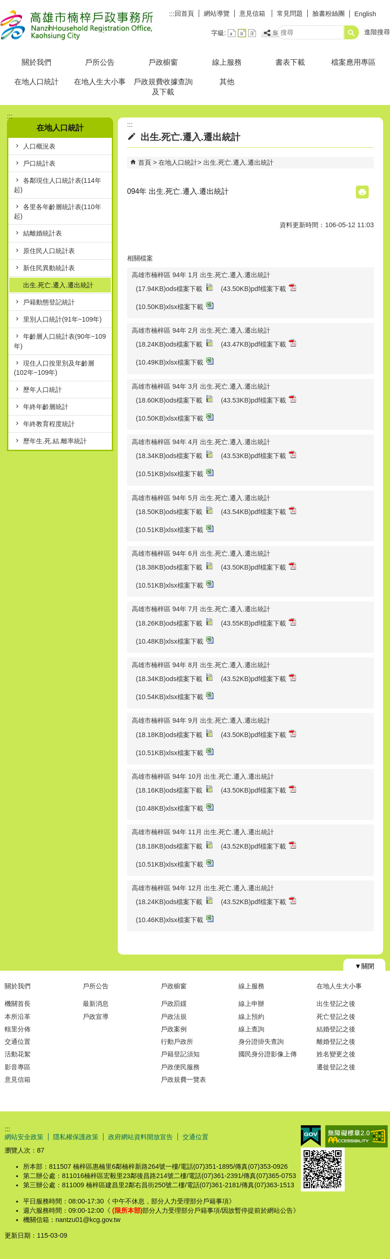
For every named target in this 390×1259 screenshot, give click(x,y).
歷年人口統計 (42, 389)
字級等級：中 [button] (242, 33)
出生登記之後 (336, 1003)
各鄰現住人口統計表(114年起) (57, 185)
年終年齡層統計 (45, 406)
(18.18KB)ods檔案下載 (174, 734)
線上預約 (251, 1016)
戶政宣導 (96, 1016)
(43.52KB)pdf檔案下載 (258, 678)
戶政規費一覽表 (183, 1079)
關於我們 (36, 62)
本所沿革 (17, 1016)
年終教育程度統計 (49, 424)
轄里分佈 (17, 1029)
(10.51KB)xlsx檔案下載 (174, 473)
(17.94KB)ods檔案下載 (174, 288)
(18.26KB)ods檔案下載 (174, 622)
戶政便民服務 (180, 1067)
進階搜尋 (377, 32)
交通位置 (17, 1041)
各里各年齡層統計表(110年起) (57, 211)
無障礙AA (356, 1136)
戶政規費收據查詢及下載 (163, 87)
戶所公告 (100, 62)
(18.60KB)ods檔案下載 (174, 399)
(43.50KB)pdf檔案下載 (258, 288)
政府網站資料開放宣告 (140, 1137)
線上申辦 (251, 1003)
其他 (226, 82)
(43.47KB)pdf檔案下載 (258, 343)
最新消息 (96, 1003)
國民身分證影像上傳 (267, 1054)
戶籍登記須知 (180, 1054)
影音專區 (17, 1067)
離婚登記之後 (336, 1041)
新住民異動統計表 (49, 268)
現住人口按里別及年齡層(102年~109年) (54, 368)
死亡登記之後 (336, 1016)
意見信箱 (253, 13)
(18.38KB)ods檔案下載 (174, 566)
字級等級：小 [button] (232, 33)
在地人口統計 (36, 82)
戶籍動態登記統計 (49, 302)
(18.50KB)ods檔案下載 (174, 511)
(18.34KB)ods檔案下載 (174, 455)
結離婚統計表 (42, 233)
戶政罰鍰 (174, 1003)
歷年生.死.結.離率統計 (55, 441)
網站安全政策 (24, 1137)
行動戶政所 (177, 1041)
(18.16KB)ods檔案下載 (174, 789)
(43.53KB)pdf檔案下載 (258, 399)
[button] (351, 32)
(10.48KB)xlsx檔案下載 (174, 640)
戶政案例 (174, 1029)
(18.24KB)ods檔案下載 (174, 343)
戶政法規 (174, 1016)
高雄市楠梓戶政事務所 (78, 24)
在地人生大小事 (100, 82)
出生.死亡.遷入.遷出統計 (58, 285)
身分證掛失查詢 (261, 1041)
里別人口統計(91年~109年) (62, 319)
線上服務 (227, 62)
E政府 (311, 1135)
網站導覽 (217, 13)
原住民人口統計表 (49, 250)
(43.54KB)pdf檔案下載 (258, 511)
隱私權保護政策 (75, 1137)
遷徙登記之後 (336, 1067)
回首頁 (184, 13)
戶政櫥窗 (163, 62)
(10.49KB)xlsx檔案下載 (174, 361)
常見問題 (290, 13)
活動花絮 (17, 1054)
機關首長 (17, 1003)
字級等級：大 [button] (252, 33)
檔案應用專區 (353, 62)
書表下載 (290, 62)
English (365, 14)
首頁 (144, 162)
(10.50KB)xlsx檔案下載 (174, 306)
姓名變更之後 (336, 1054)
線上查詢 (251, 1029)
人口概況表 (39, 146)
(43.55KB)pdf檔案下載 (258, 622)
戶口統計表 (39, 163)
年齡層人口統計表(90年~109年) (60, 341)
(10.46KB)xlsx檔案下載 (174, 919)
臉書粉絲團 (328, 13)
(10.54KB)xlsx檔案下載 (174, 696)
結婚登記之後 (336, 1029)
